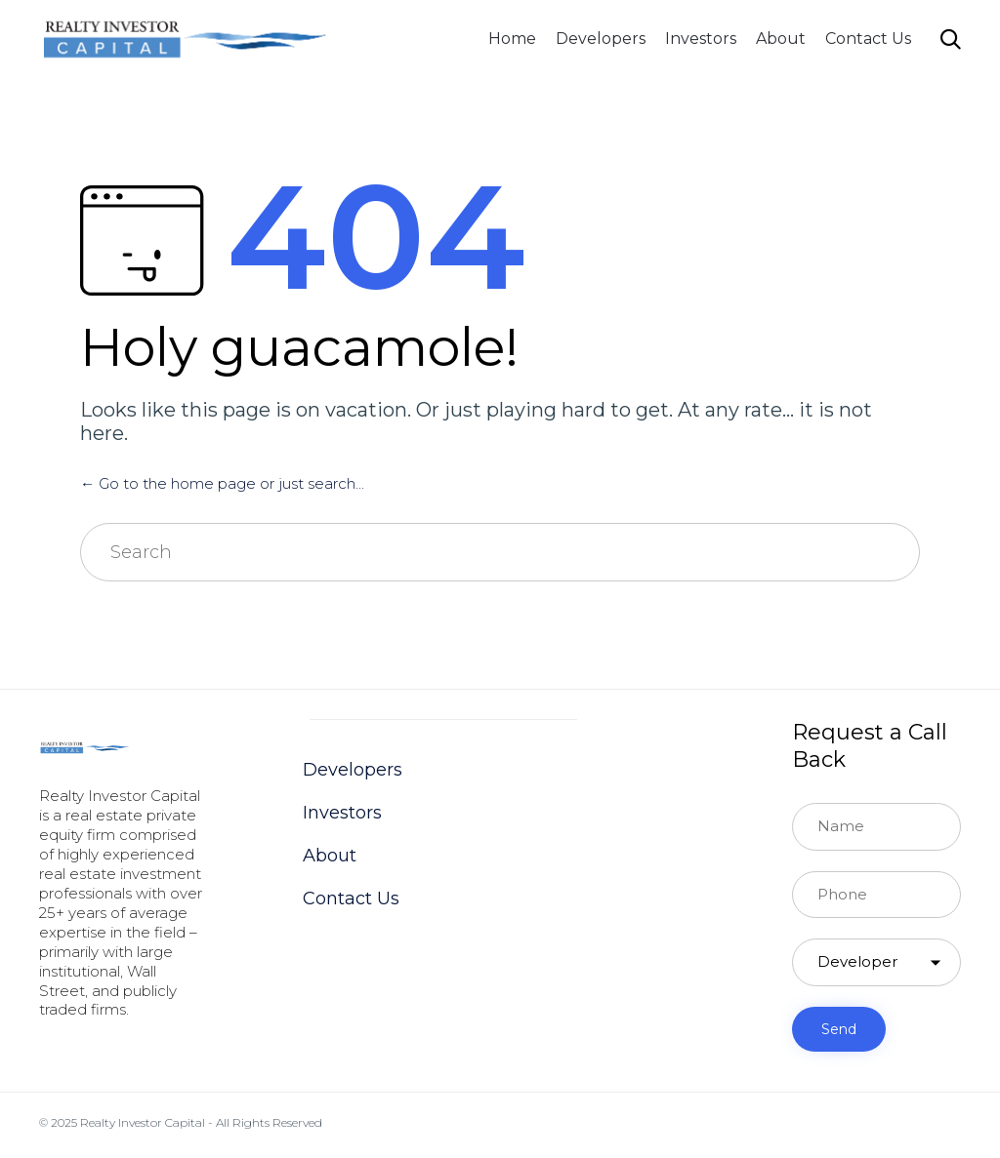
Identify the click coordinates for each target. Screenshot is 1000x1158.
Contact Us (868, 38)
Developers (601, 38)
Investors (700, 38)
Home (512, 38)
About (781, 38)
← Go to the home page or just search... (222, 483)
